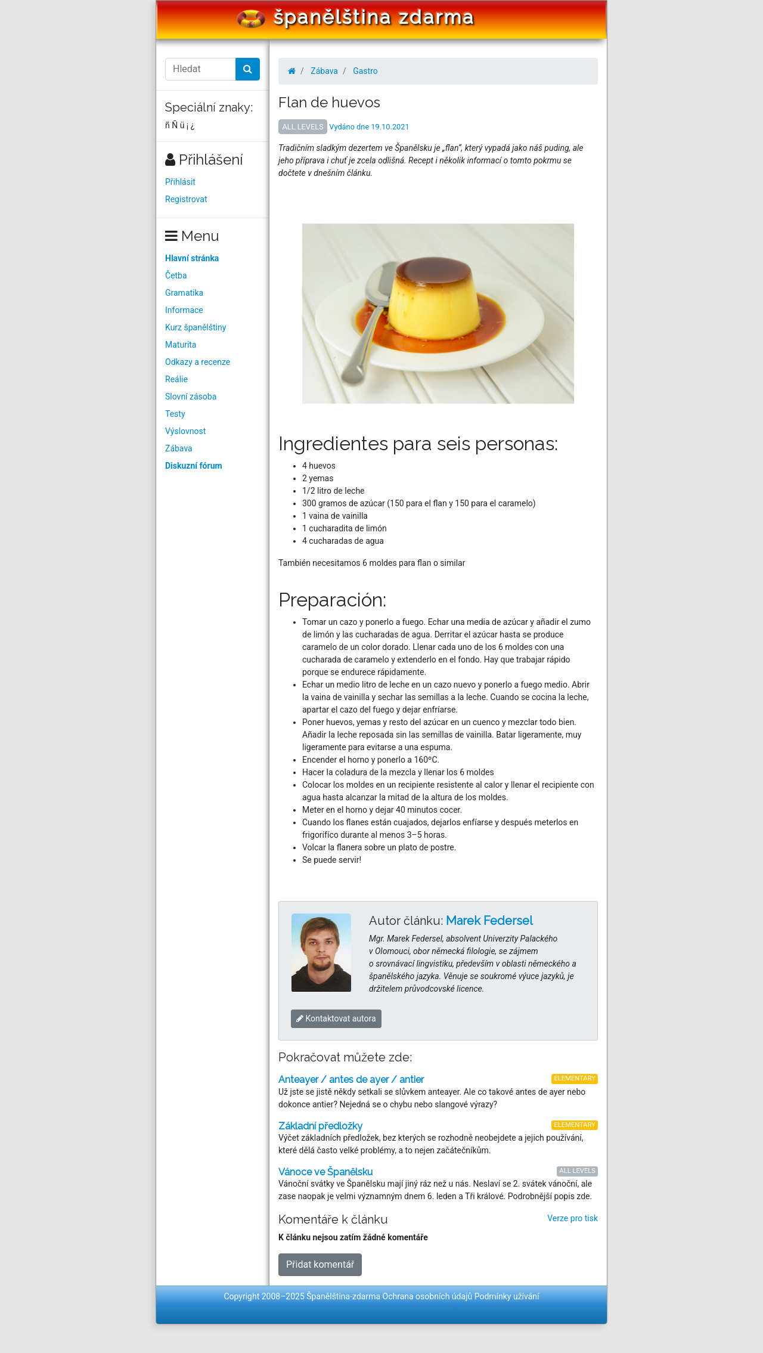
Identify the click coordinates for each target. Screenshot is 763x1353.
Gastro (365, 71)
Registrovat (186, 199)
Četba (176, 275)
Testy (175, 414)
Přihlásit (180, 182)
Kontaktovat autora (336, 1018)
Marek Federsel (489, 921)
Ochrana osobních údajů (428, 1296)
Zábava (179, 448)
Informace (184, 310)
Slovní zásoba (190, 396)
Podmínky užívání (506, 1296)
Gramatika (184, 293)
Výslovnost (185, 431)
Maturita (180, 344)
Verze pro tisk (572, 1218)
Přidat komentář (320, 1264)
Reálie (176, 379)
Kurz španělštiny (195, 327)
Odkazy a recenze (197, 362)
